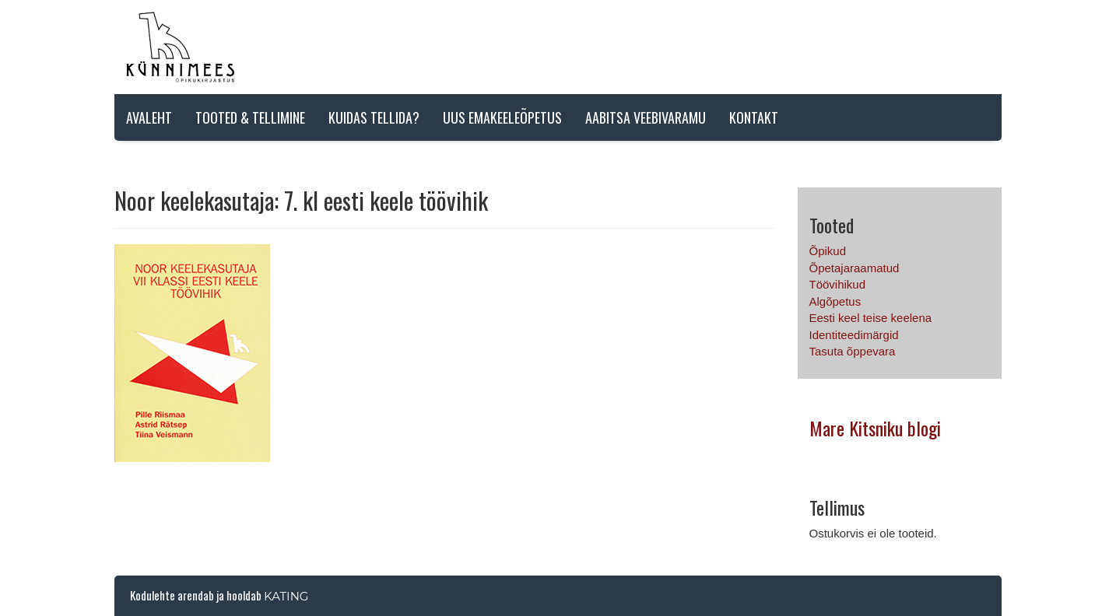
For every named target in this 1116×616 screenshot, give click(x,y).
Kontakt (753, 117)
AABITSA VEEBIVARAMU (645, 117)
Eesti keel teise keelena (870, 317)
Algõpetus (835, 301)
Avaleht (149, 117)
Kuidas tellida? (373, 117)
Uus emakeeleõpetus (502, 117)
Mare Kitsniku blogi (875, 428)
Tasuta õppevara (852, 351)
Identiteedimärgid (854, 334)
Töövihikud (837, 284)
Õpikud (828, 250)
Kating (286, 596)
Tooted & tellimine (250, 117)
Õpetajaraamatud (854, 268)
